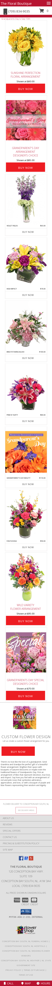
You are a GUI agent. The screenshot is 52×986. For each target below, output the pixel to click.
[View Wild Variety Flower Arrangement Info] (26, 577)
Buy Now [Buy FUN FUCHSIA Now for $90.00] (28, 547)
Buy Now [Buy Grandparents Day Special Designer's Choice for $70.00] (25, 696)
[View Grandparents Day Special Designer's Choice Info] (26, 652)
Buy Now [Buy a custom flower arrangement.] (18, 752)
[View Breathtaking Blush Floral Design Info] (26, 326)
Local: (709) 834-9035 (26, 886)
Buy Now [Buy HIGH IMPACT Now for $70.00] (28, 295)
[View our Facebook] (21, 859)
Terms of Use (26, 975)
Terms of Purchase (34, 970)
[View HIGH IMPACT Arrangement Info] (26, 262)
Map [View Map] (26, 983)
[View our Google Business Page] (26, 859)
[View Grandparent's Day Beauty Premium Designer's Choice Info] (26, 452)
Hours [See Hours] (43, 983)
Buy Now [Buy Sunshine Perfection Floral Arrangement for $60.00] (25, 89)
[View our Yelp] (31, 859)
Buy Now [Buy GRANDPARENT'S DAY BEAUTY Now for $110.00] (28, 484)
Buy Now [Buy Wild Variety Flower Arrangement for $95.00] (25, 621)
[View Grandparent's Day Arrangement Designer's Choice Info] (26, 120)
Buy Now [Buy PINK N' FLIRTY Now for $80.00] (28, 421)
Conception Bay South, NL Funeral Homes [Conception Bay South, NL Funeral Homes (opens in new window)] (25, 941)
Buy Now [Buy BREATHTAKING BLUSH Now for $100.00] (28, 358)
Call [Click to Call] (9, 983)
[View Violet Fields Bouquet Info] (26, 200)
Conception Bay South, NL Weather (20, 960)
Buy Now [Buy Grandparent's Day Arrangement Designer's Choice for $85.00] (25, 168)
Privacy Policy (13, 970)
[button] (44, 12)
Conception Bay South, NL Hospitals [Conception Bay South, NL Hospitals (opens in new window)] (25, 946)
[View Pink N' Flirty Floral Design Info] (26, 389)
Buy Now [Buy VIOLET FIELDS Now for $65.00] (28, 231)
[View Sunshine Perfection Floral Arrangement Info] (26, 45)
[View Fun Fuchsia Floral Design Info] (26, 515)
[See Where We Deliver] (26, 810)
